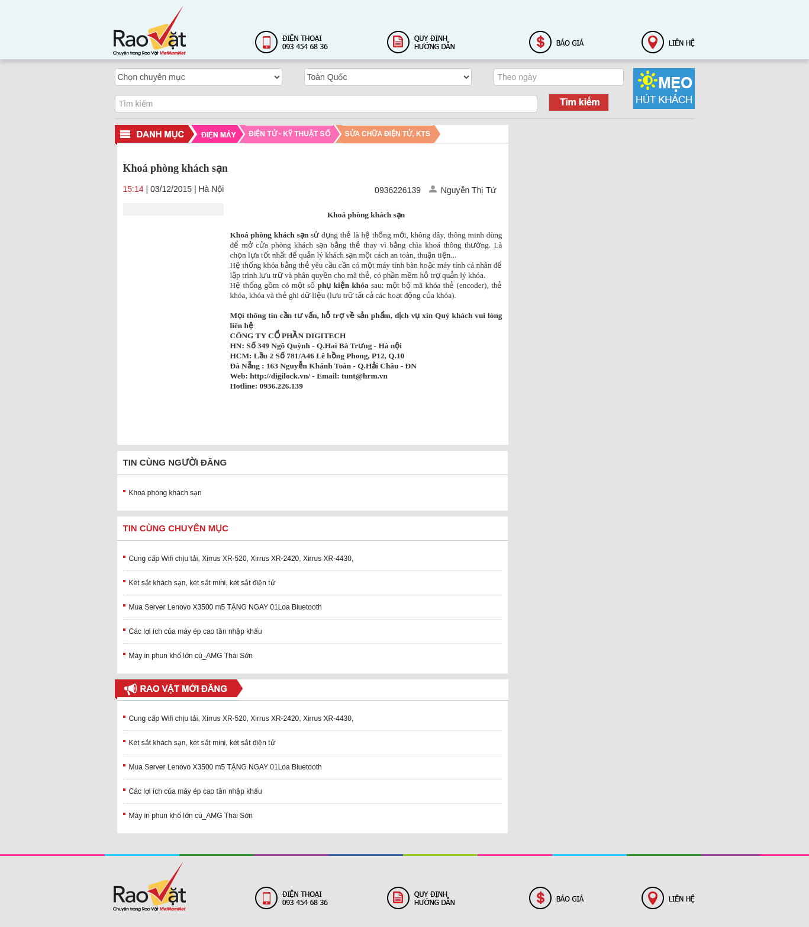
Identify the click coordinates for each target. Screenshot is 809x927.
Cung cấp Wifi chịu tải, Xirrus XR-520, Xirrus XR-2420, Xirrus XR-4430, (241, 558)
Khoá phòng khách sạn (165, 493)
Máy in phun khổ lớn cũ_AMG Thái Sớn (191, 656)
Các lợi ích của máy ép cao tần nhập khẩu (195, 631)
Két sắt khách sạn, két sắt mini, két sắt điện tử (202, 583)
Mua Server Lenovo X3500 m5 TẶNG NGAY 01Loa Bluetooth (225, 607)
